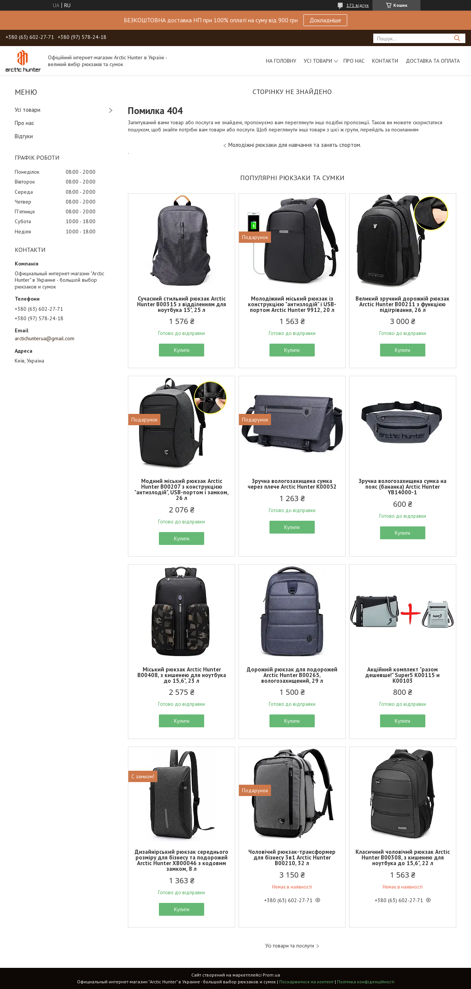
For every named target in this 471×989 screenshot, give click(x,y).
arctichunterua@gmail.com (44, 338)
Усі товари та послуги (289, 946)
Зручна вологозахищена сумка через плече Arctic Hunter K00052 (292, 483)
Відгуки (24, 136)
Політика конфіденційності (365, 981)
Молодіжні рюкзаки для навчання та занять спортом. (294, 144)
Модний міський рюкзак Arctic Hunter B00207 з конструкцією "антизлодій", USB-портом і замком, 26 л (181, 489)
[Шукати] (456, 38)
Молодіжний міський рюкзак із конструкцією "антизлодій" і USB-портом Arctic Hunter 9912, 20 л (292, 304)
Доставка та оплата (433, 60)
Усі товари (318, 60)
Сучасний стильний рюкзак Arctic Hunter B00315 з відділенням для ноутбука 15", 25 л (181, 304)
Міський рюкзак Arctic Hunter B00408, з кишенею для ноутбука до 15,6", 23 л (181, 675)
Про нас (354, 60)
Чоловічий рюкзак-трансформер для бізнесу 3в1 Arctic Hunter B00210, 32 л (292, 857)
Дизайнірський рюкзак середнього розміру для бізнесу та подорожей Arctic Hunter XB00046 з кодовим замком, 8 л (181, 860)
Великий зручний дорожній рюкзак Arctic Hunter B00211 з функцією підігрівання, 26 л (402, 304)
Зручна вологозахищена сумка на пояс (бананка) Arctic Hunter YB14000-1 (402, 486)
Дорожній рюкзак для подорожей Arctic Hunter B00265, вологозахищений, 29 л (292, 675)
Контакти (385, 60)
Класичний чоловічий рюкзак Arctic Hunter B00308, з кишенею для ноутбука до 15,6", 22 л (403, 857)
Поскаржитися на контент (306, 981)
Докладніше (325, 20)
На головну (281, 60)
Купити (181, 350)
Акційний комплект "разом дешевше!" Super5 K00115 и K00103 (402, 675)
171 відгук (357, 5)
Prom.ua (271, 975)
